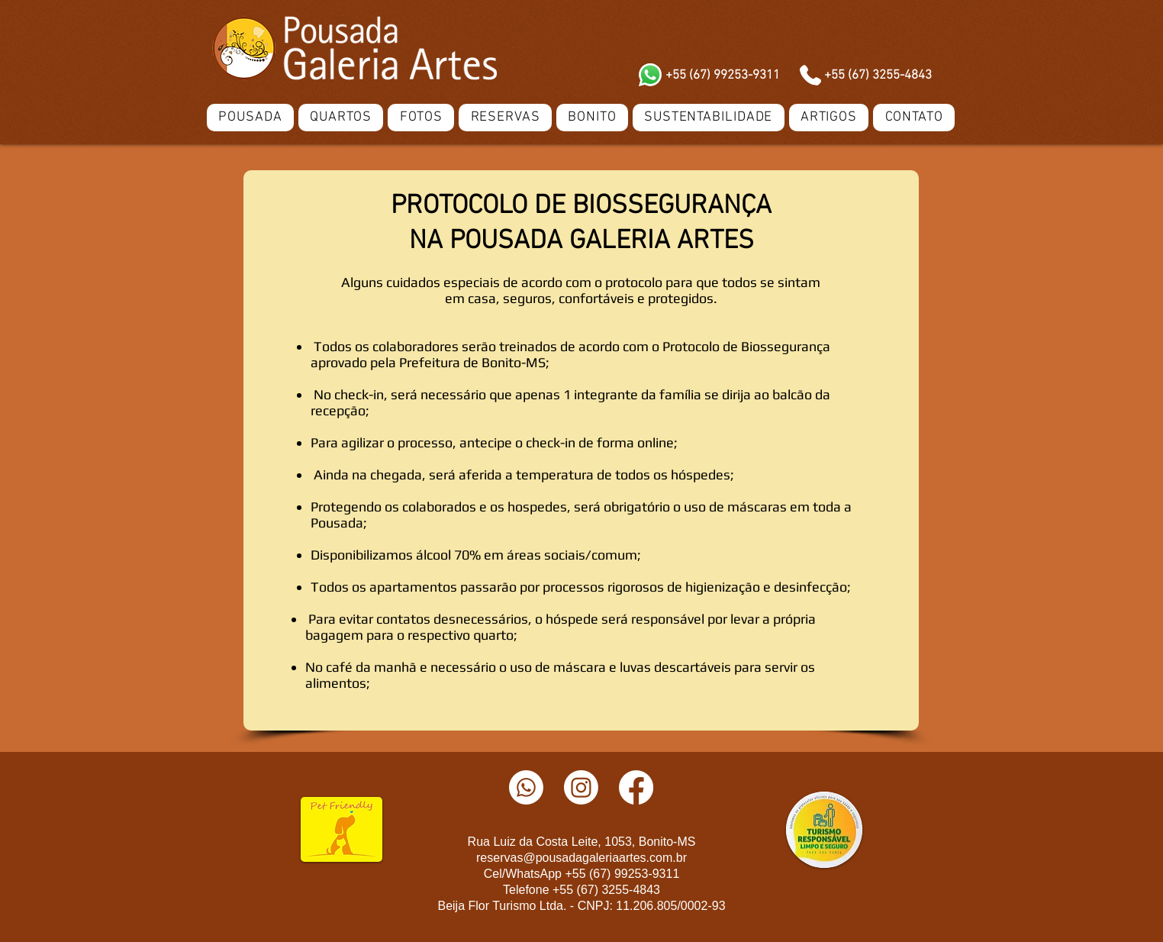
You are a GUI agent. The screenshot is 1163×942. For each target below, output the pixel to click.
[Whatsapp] (526, 787)
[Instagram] (581, 787)
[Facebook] (636, 787)
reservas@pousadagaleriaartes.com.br (581, 857)
